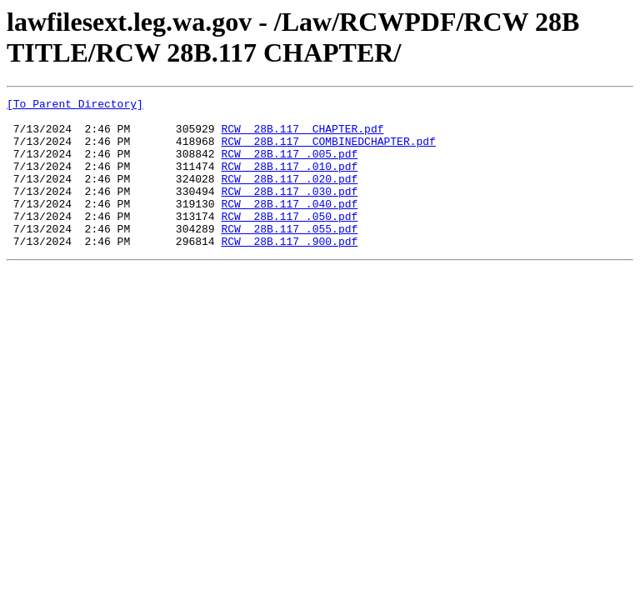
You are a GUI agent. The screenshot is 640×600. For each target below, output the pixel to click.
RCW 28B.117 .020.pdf (289, 195)
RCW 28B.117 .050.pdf (289, 240)
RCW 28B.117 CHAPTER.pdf (302, 135)
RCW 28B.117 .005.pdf (289, 165)
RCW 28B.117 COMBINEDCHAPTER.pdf (328, 150)
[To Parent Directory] (75, 105)
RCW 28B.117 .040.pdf (289, 225)
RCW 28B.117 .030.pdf (289, 210)
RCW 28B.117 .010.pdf (289, 180)
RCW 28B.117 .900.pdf (289, 270)
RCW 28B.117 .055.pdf (289, 255)
